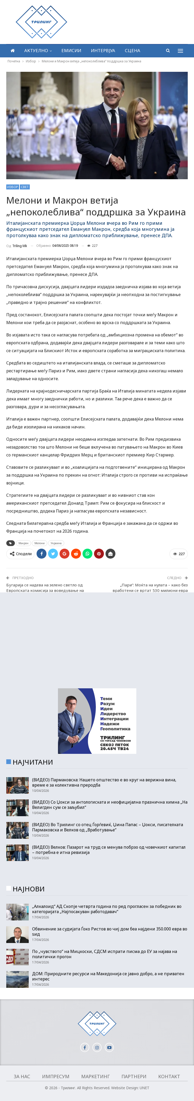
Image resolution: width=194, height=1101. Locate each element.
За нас (22, 1076)
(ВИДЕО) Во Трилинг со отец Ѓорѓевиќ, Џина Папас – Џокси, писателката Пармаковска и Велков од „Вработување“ (107, 827)
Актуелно (36, 50)
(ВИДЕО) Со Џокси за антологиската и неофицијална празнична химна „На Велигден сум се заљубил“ (109, 804)
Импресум (55, 1076)
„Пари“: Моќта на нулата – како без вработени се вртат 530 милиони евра (150, 587)
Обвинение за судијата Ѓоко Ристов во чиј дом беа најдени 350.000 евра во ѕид (109, 931)
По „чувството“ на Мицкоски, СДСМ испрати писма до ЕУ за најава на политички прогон (104, 954)
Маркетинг (95, 1076)
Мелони (39, 543)
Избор (12, 187)
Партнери (133, 1076)
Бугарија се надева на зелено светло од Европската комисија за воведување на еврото (45, 590)
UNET (144, 1087)
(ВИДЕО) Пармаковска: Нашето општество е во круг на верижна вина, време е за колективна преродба (104, 782)
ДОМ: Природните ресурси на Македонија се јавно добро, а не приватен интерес (108, 976)
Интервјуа (103, 50)
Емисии (71, 50)
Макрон (23, 543)
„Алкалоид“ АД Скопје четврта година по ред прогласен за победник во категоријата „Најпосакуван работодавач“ (106, 908)
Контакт (169, 1076)
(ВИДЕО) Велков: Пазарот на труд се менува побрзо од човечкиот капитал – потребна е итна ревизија (109, 849)
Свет (25, 187)
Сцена (132, 50)
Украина (56, 543)
